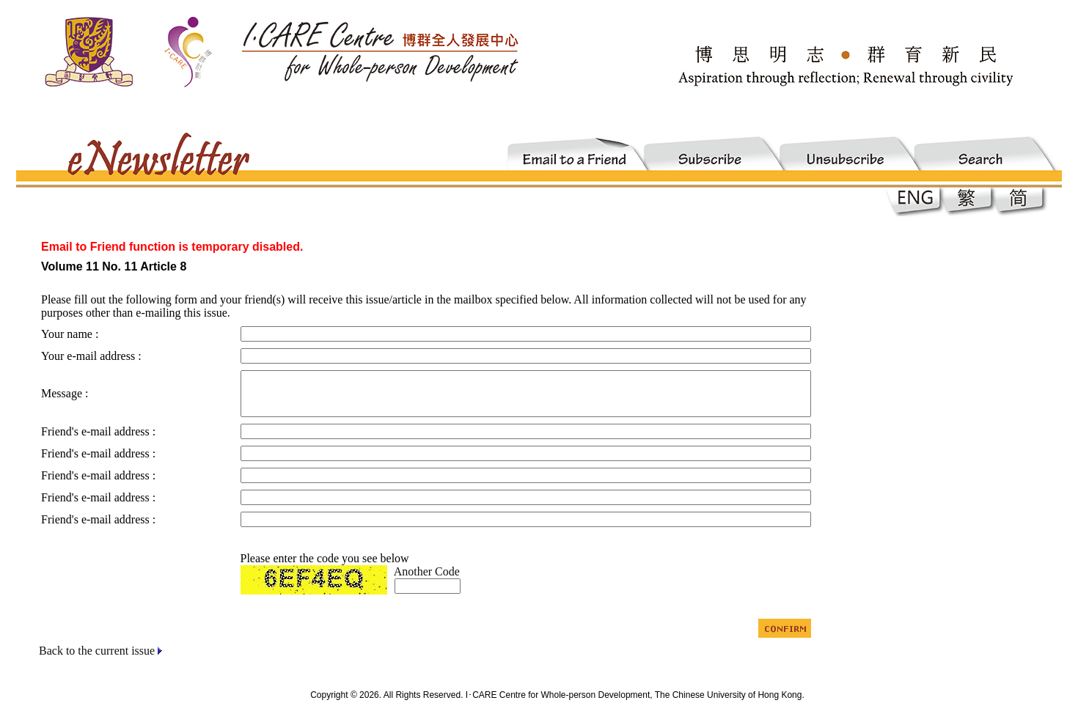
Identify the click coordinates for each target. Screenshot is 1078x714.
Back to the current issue (97, 650)
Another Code (427, 571)
